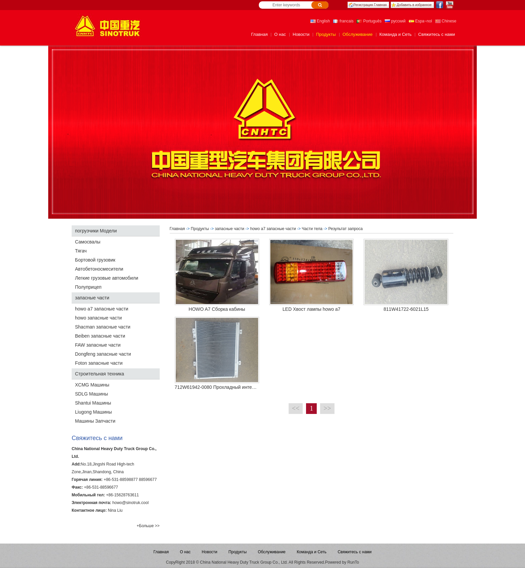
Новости (301, 34)
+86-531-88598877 (121, 479)
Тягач (81, 251)
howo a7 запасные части (101, 308)
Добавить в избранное (414, 5)
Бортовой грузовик (95, 260)
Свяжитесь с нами (436, 34)
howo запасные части (98, 318)
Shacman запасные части (102, 327)
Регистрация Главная (370, 5)
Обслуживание (358, 34)
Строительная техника (99, 373)
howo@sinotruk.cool (130, 502)
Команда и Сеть (395, 34)
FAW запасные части (98, 345)
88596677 (148, 479)
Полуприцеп (88, 287)
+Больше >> (148, 525)
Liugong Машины (93, 412)
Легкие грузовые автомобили (106, 278)
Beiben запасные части (100, 336)
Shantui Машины (93, 403)
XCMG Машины (92, 384)
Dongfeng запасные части (103, 354)
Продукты (326, 34)
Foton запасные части (99, 363)
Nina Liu (115, 510)
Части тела (312, 228)
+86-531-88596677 (101, 487)
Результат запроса (346, 228)
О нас (280, 34)
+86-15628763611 (122, 495)
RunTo (353, 562)
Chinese (445, 21)
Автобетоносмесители (99, 269)
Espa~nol (420, 21)
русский (395, 21)
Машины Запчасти (95, 421)
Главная (259, 34)
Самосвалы (87, 241)
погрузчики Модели (96, 230)
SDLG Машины (91, 394)
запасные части (92, 297)
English (320, 21)
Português (369, 21)
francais (343, 21)
